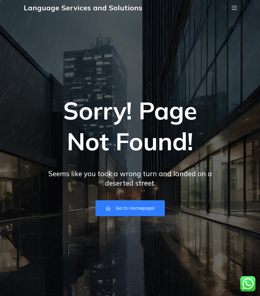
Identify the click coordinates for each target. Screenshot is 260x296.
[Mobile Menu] (234, 7)
